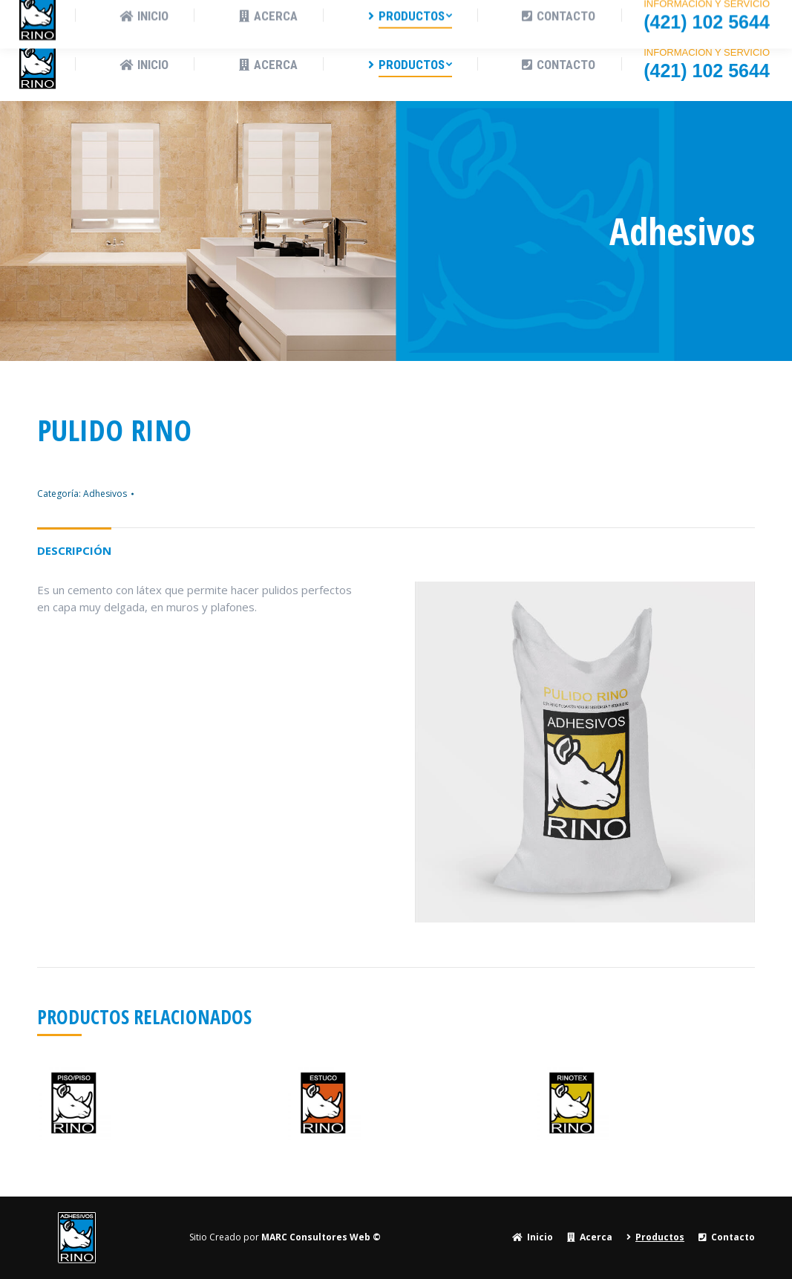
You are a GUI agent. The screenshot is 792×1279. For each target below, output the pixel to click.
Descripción (74, 550)
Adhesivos (105, 493)
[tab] (74, 543)
